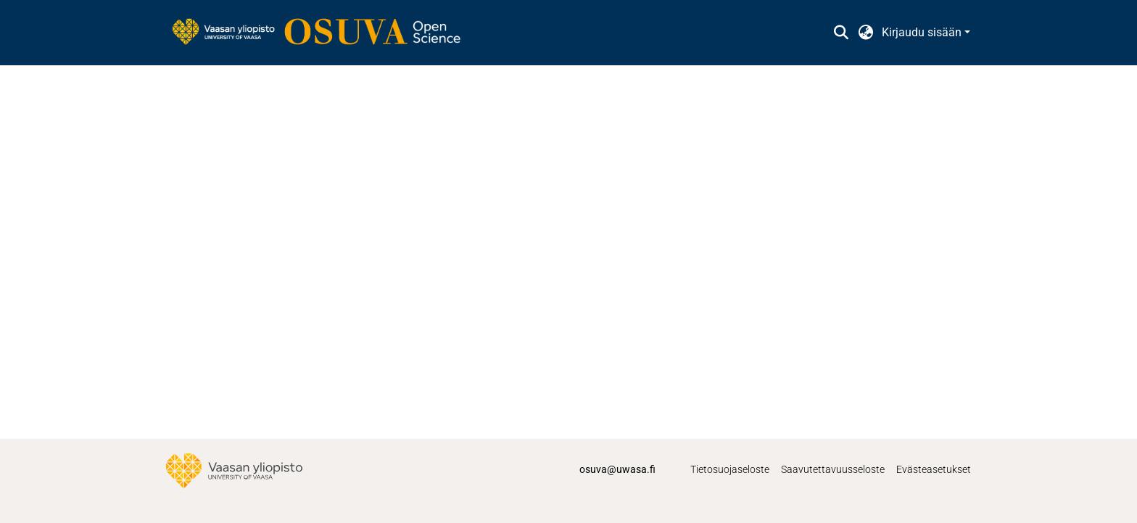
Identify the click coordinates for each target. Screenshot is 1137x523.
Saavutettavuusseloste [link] (833, 469)
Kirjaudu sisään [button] (923, 32)
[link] (323, 32)
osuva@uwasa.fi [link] (617, 469)
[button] (841, 32)
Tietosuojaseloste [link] (729, 469)
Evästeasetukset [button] (933, 469)
